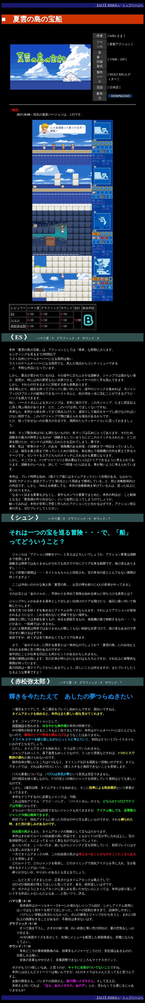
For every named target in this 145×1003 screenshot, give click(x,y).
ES (12, 314)
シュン (15, 320)
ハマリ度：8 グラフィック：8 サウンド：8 (50, 338)
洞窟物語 (18, 725)
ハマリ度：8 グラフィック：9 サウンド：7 (56, 518)
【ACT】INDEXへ (108, 5)
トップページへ (132, 5)
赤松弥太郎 (18, 326)
